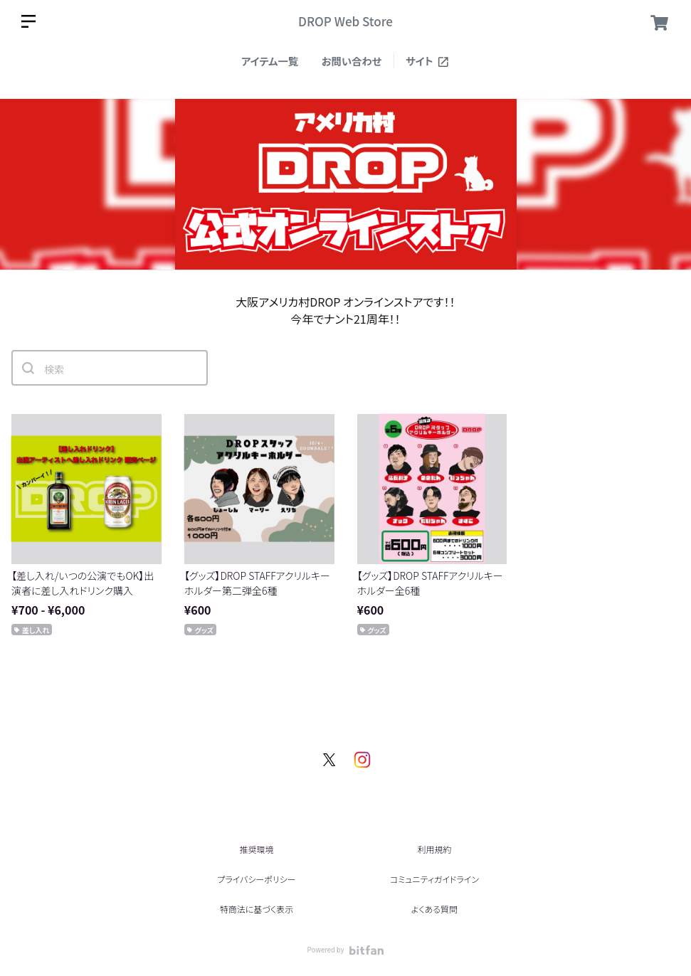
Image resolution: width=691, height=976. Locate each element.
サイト (428, 60)
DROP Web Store (345, 21)
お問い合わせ (352, 60)
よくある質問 (434, 909)
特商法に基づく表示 (256, 909)
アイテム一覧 (269, 60)
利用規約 (434, 849)
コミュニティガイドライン (434, 879)
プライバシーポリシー (256, 879)
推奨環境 (256, 849)
